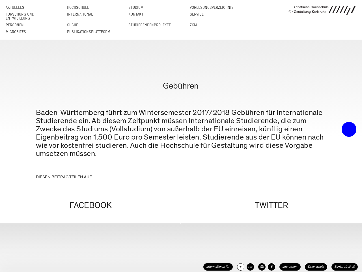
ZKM (193, 25)
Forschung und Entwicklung (20, 16)
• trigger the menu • (349, 129)
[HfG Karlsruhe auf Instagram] (262, 267)
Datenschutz (316, 267)
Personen (15, 25)
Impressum (290, 267)
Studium (135, 7)
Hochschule (78, 7)
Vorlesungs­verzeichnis (212, 7)
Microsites (16, 31)
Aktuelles (15, 7)
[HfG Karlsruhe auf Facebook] (271, 267)
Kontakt (135, 14)
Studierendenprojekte (149, 25)
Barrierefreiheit (345, 267)
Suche (72, 25)
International (80, 14)
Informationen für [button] (218, 267)
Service (197, 14)
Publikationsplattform (88, 31)
